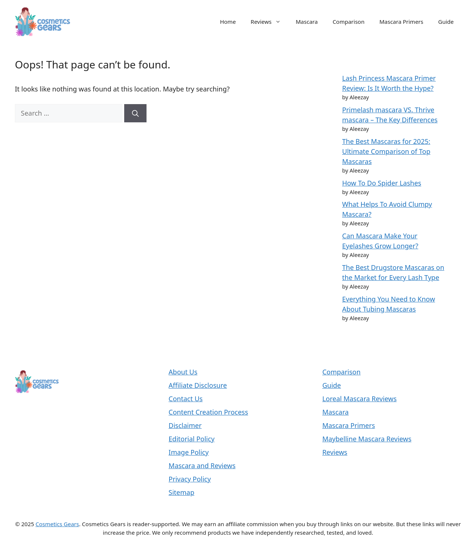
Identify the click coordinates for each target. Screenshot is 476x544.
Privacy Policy (189, 478)
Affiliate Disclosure (197, 385)
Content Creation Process (208, 412)
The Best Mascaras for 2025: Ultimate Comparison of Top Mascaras (386, 151)
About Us (182, 371)
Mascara (307, 21)
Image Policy (188, 452)
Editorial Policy (191, 438)
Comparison (348, 21)
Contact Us (185, 398)
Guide (446, 21)
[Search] (135, 113)
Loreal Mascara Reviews (359, 398)
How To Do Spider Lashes (381, 182)
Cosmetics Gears (57, 524)
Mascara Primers (401, 21)
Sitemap (181, 492)
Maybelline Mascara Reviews (367, 438)
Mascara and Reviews (201, 465)
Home (228, 21)
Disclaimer (185, 425)
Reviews (269, 21)
